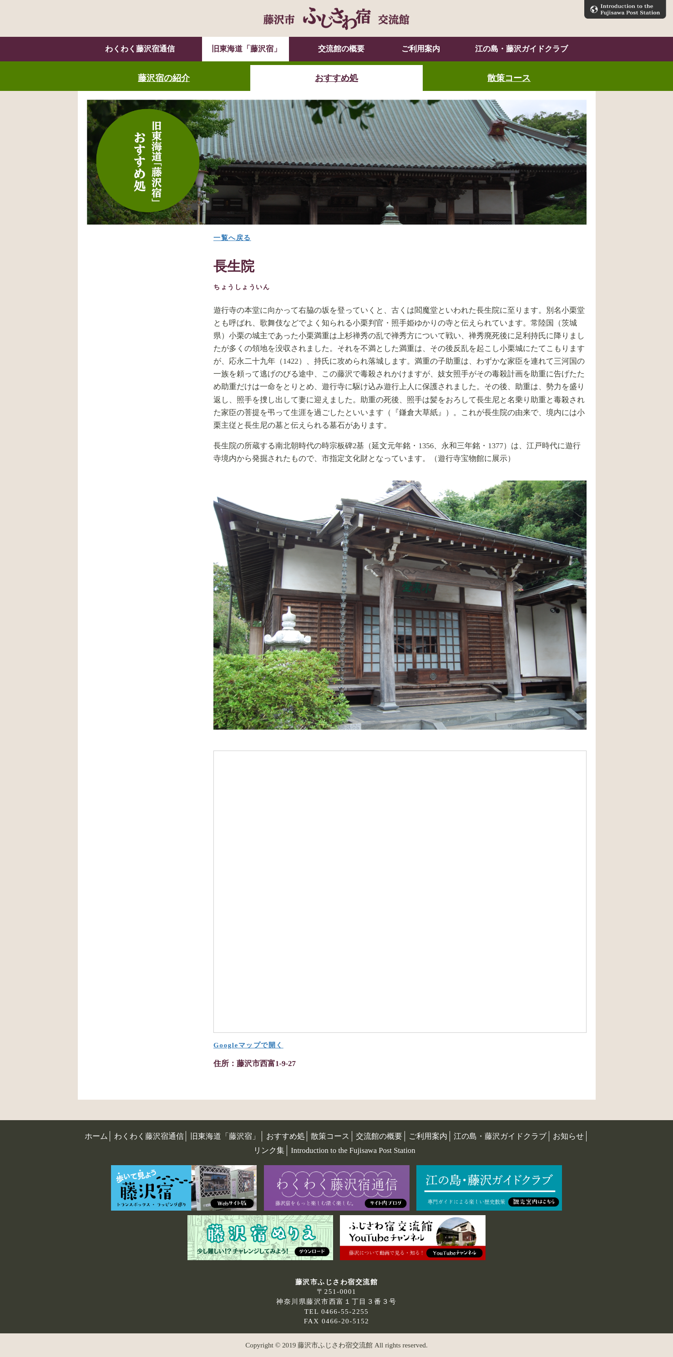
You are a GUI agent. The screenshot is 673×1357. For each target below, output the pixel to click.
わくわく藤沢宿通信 (140, 49)
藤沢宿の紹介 (164, 78)
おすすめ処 (336, 78)
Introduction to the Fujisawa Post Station (353, 1150)
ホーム (96, 1136)
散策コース (509, 78)
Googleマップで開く (248, 1045)
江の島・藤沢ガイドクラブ (521, 49)
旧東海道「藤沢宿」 (245, 49)
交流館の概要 (340, 49)
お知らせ (568, 1136)
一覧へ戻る (232, 237)
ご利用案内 (420, 49)
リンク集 (268, 1150)
